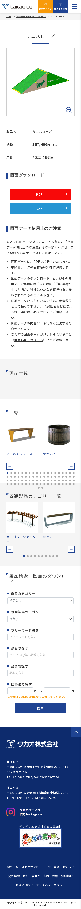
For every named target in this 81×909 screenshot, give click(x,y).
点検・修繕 (50, 876)
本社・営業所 (31, 876)
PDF (52, 194)
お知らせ (68, 867)
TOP (8, 16)
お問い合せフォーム (28, 340)
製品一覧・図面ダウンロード (31, 16)
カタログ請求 (60, 6)
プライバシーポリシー (50, 885)
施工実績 (53, 867)
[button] (9, 466)
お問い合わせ (45, 6)
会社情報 (14, 876)
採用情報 (67, 876)
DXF (52, 208)
